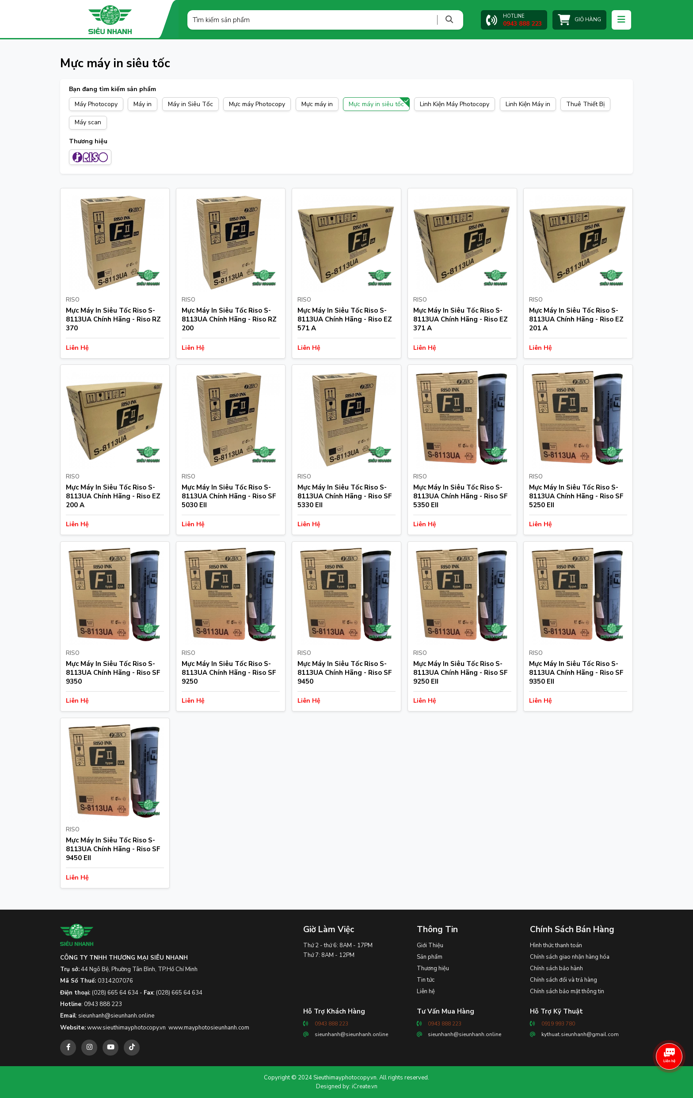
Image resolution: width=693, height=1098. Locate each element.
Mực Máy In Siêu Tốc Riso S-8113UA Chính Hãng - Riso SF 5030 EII (229, 496)
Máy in (142, 104)
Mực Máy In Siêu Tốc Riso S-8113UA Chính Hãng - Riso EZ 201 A (576, 319)
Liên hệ (426, 991)
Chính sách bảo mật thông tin (567, 991)
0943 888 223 (103, 1004)
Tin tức (425, 980)
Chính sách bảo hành (556, 968)
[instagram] (89, 1048)
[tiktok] (132, 1048)
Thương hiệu (433, 968)
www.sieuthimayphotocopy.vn (126, 1028)
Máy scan (88, 122)
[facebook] (68, 1048)
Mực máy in (317, 104)
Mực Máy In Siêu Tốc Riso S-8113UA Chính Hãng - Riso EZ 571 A (344, 319)
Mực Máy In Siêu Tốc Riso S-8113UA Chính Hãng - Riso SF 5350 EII (460, 496)
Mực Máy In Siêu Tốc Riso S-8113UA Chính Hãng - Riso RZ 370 (113, 319)
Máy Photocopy (96, 104)
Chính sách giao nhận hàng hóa (569, 957)
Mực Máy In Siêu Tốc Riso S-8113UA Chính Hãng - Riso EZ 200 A (113, 496)
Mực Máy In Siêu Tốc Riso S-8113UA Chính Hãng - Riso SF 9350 (113, 672)
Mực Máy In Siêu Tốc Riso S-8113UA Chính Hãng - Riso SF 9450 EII (113, 849)
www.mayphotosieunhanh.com (208, 1028)
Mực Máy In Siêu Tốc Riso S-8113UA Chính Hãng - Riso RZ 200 (229, 319)
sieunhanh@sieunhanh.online (116, 1016)
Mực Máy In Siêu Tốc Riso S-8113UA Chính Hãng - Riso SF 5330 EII (344, 496)
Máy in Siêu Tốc (190, 104)
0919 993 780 (558, 1023)
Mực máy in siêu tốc (376, 104)
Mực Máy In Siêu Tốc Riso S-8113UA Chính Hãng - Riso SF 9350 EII (576, 672)
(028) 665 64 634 (115, 993)
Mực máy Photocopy (257, 104)
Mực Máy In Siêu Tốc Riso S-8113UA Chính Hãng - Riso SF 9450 (344, 672)
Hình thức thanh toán (556, 945)
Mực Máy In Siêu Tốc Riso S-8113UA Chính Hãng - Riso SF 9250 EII (460, 672)
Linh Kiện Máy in (528, 104)
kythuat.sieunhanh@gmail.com (580, 1034)
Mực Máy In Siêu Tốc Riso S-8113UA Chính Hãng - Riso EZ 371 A (460, 319)
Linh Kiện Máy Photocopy (454, 104)
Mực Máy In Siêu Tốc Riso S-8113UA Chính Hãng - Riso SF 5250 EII (576, 496)
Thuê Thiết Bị (585, 104)
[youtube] (110, 1048)
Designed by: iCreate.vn (346, 1086)
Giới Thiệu (430, 945)
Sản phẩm (429, 957)
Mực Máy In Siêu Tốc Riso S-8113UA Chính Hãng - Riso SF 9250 (229, 672)
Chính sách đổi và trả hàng (563, 980)
